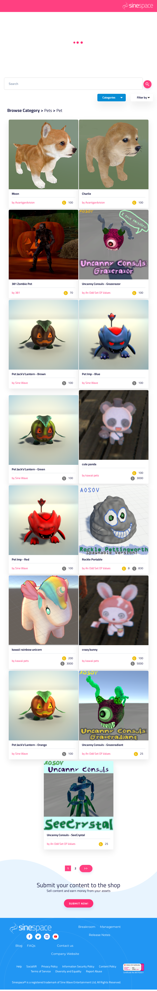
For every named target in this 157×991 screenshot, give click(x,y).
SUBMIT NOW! (78, 905)
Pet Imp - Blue (91, 375)
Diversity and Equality (68, 972)
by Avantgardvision (23, 202)
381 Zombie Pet (22, 285)
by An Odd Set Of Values (96, 293)
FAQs (31, 947)
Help (19, 967)
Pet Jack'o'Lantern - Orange (30, 747)
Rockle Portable (92, 561)
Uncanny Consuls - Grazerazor (102, 285)
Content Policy (107, 967)
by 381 (16, 293)
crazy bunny (90, 651)
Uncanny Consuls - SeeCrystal (67, 837)
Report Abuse (94, 972)
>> (86, 870)
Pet (60, 110)
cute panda (89, 465)
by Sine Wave (20, 383)
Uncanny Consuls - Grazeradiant (104, 747)
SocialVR (31, 967)
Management (110, 928)
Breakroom (86, 928)
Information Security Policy (78, 967)
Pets (48, 110)
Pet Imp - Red (21, 561)
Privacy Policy (49, 967)
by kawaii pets (90, 476)
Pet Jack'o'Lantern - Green (30, 470)
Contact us (65, 947)
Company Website (65, 955)
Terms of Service (41, 972)
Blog (18, 947)
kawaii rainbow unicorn (28, 651)
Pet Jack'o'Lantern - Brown (30, 375)
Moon (15, 194)
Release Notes (99, 936)
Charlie (86, 194)
